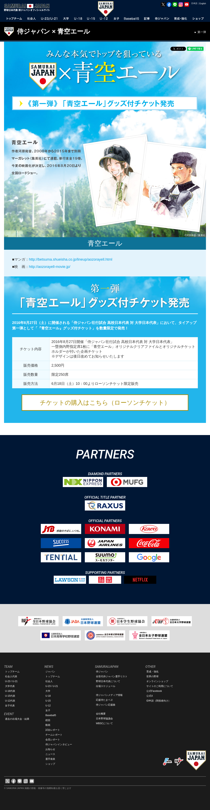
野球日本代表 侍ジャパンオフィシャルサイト (28, 7)
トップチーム (12, 671)
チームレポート (53, 734)
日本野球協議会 (104, 718)
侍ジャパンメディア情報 (109, 695)
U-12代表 (10, 700)
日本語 (194, 3)
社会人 (49, 681)
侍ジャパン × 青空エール (53, 31)
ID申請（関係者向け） (158, 700)
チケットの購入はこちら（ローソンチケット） (105, 402)
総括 (47, 720)
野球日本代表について (108, 681)
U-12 (48, 705)
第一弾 (201, 32)
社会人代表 (11, 676)
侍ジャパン (102, 671)
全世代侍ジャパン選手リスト (111, 676)
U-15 (48, 700)
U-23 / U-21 (11, 681)
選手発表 (50, 759)
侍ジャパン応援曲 (105, 704)
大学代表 (10, 686)
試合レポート (52, 729)
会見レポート (52, 739)
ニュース (50, 754)
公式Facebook (154, 691)
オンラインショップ (157, 681)
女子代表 (10, 705)
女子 (47, 710)
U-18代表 (10, 691)
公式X (149, 695)
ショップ (50, 763)
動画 (47, 725)
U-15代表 (10, 695)
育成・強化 (152, 671)
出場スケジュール (105, 686)
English (202, 3)
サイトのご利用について (159, 686)
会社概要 (101, 713)
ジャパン (50, 671)
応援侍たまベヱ (104, 700)
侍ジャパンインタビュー (58, 744)
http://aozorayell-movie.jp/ (49, 267)
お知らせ (50, 749)
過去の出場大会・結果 (17, 719)
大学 (47, 691)
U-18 (48, 695)
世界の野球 (152, 676)
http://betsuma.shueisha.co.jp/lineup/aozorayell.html (70, 259)
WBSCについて (104, 723)
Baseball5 (50, 715)
